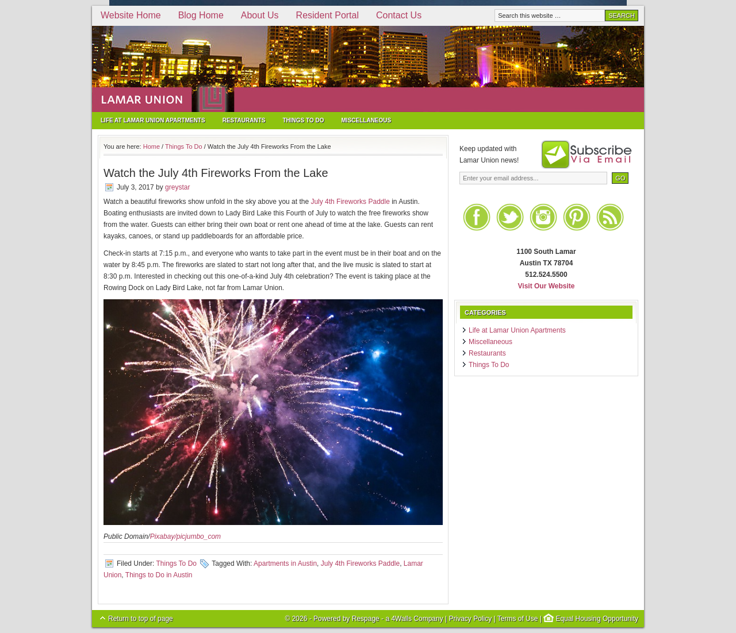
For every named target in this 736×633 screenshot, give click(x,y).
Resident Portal (327, 15)
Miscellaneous (367, 120)
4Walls (401, 619)
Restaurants (244, 120)
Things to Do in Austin (159, 575)
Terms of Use (517, 619)
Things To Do (303, 120)
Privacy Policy (470, 619)
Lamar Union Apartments (368, 69)
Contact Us (398, 15)
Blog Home (201, 15)
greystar (177, 187)
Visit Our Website (546, 286)
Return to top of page (140, 619)
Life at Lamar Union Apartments (153, 120)
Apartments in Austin (285, 563)
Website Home (131, 15)
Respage (365, 619)
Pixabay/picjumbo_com (185, 536)
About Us (260, 15)
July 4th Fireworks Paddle (349, 202)
